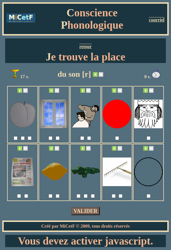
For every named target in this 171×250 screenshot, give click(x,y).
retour (85, 46)
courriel (156, 19)
